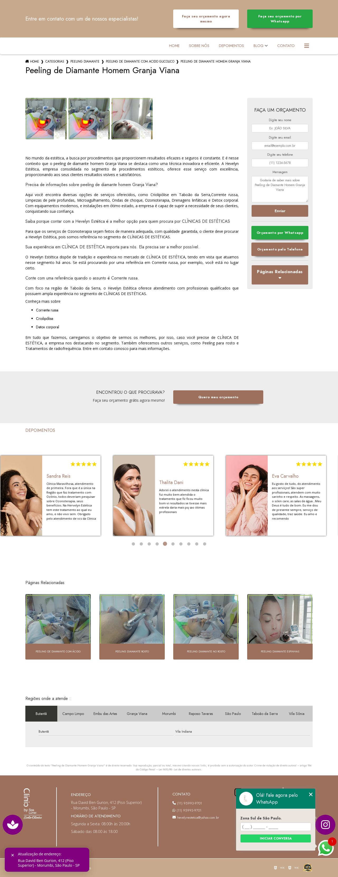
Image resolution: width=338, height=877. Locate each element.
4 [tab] (157, 544)
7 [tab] (181, 544)
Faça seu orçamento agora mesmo (206, 19)
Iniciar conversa (276, 838)
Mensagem (280, 172)
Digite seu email (280, 137)
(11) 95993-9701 (187, 803)
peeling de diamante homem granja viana (216, 61)
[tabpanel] (54, 495)
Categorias (54, 61)
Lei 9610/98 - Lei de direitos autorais (180, 769)
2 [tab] (141, 544)
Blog (258, 45)
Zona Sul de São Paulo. (260, 818)
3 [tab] (149, 544)
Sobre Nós (199, 45)
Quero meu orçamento (218, 397)
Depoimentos (231, 45)
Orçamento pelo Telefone (280, 249)
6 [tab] (173, 544)
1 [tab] (133, 544)
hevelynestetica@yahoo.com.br (195, 817)
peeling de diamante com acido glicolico (140, 61)
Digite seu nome (280, 120)
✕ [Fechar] (12, 855)
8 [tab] (188, 544)
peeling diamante (85, 61)
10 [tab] (204, 544)
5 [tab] (165, 544)
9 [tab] (196, 544)
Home (174, 45)
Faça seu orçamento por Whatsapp (280, 19)
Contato (286, 45)
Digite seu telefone (280, 154)
